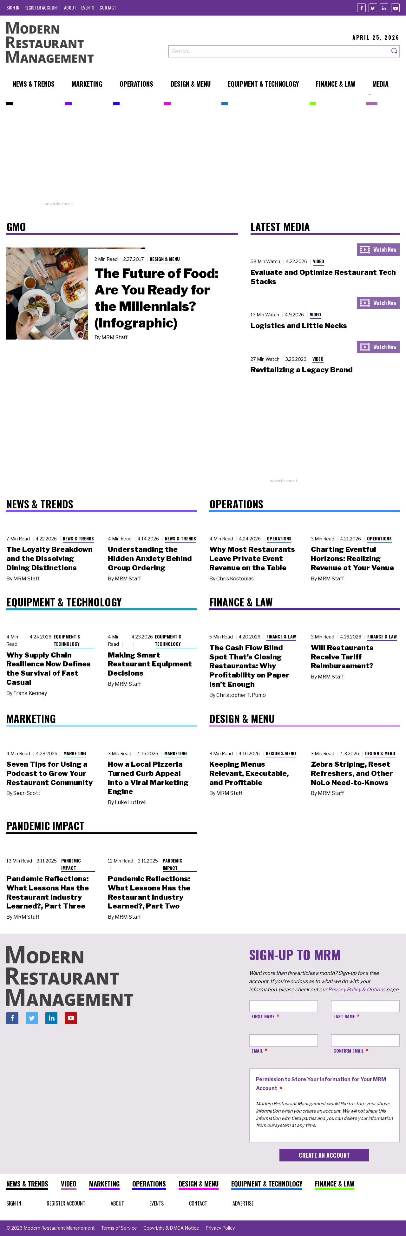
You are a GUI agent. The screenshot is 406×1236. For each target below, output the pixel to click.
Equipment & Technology (67, 640)
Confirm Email (348, 1050)
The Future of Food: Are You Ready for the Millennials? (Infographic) (157, 298)
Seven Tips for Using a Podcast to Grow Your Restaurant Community (49, 773)
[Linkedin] (384, 7)
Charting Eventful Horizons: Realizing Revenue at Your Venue (352, 558)
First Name (263, 1016)
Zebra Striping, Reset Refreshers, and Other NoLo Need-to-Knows (352, 773)
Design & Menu (165, 258)
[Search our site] (279, 51)
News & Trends (78, 538)
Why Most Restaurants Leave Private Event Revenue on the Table (252, 558)
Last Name (344, 1016)
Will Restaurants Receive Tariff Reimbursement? (342, 657)
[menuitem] (12, 7)
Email (257, 1050)
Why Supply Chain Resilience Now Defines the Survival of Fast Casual (48, 669)
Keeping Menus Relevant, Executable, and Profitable (249, 773)
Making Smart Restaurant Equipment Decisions (150, 664)
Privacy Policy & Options (356, 990)
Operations (279, 538)
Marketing (74, 753)
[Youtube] (395, 7)
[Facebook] (361, 7)
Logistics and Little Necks (299, 325)
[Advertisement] (203, 156)
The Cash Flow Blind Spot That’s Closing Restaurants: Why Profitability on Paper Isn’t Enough (249, 666)
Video (318, 261)
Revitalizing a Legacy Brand (302, 369)
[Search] (395, 51)
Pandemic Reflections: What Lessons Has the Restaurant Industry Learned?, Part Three (47, 892)
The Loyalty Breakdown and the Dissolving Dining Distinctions (49, 558)
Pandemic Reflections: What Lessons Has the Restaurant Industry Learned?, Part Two (149, 892)
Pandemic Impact (71, 864)
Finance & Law (281, 636)
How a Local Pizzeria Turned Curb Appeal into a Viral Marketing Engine (148, 778)
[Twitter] (373, 7)
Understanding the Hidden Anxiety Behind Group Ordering (150, 558)
